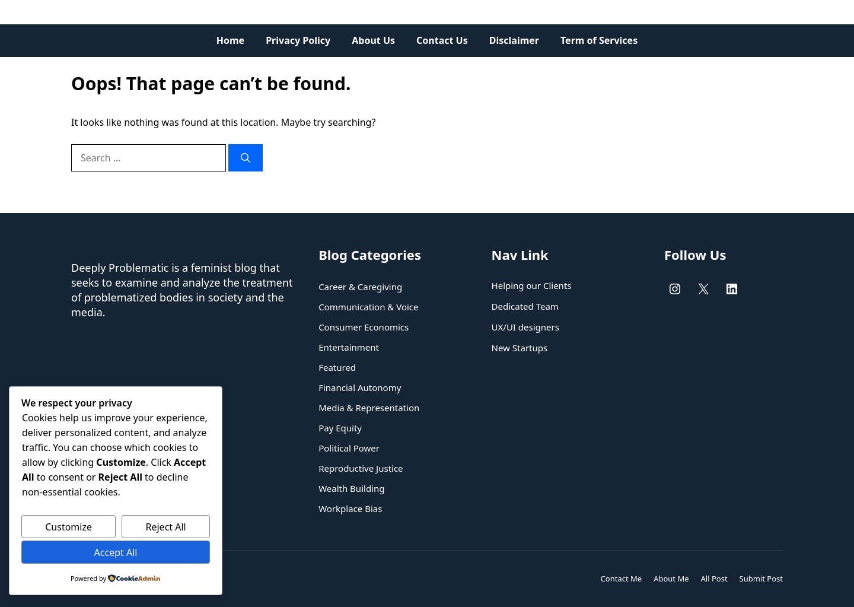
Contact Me (621, 578)
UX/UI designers (525, 327)
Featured (337, 367)
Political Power (349, 448)
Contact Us (442, 40)
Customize (68, 526)
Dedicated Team (525, 306)
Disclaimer (514, 40)
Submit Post (761, 578)
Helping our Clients (532, 285)
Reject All (166, 526)
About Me (671, 578)
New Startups (520, 348)
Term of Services (599, 40)
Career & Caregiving (360, 287)
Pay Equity (340, 428)
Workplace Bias (350, 508)
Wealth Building (351, 488)
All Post (714, 578)
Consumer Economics (363, 327)
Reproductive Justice (360, 468)
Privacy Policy (298, 40)
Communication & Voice (368, 307)
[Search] (245, 157)
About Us (373, 40)
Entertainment (348, 347)
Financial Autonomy (359, 387)
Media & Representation (368, 408)
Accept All (116, 552)
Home (230, 40)
